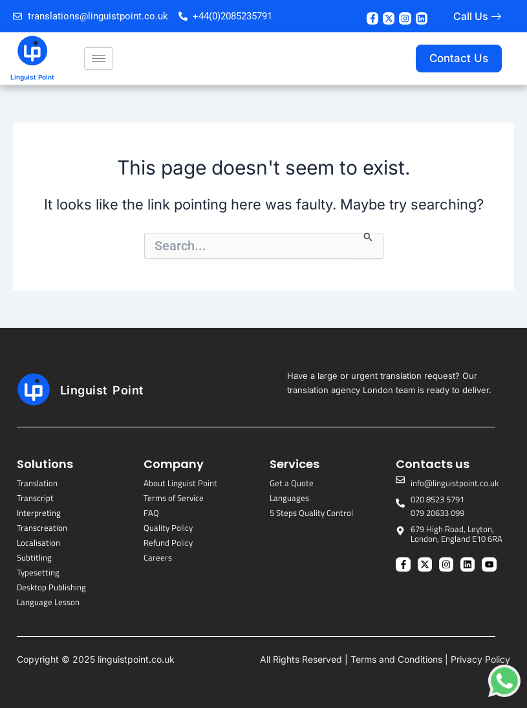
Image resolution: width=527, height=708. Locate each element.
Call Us (470, 16)
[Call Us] (496, 16)
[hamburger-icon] (98, 58)
